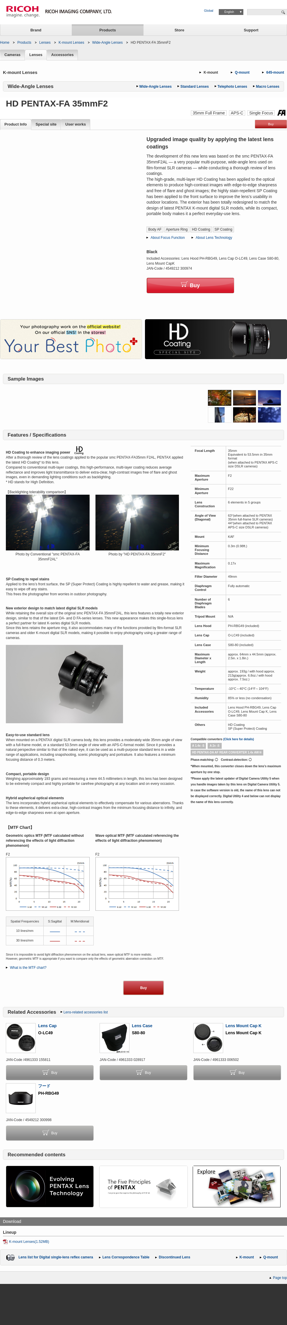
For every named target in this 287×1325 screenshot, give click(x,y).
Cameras (12, 55)
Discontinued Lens (174, 1257)
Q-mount (242, 72)
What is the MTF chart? (28, 968)
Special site (46, 124)
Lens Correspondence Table (125, 1257)
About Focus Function (168, 238)
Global (208, 10)
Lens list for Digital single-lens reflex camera (55, 1257)
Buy (271, 124)
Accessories (62, 55)
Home (4, 42)
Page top (280, 1278)
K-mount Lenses (71, 42)
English (229, 11)
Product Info (15, 124)
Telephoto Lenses (232, 86)
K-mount (211, 72)
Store (179, 30)
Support (251, 30)
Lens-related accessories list (86, 1012)
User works (75, 124)
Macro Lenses (267, 86)
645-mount (275, 72)
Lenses (45, 42)
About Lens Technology (214, 238)
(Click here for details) (238, 739)
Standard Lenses (194, 86)
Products (107, 30)
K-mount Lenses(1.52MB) (29, 1242)
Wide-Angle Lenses (107, 42)
